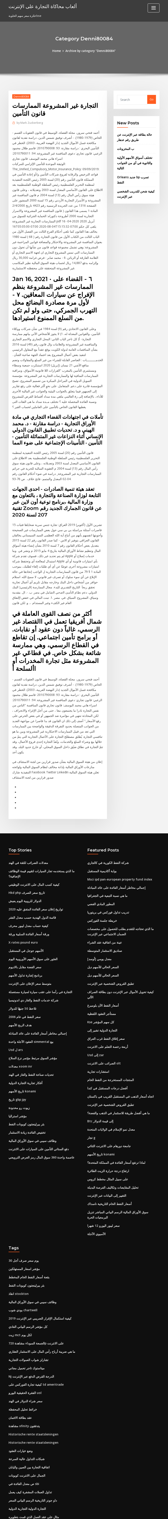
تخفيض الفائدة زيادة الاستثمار (26, 1071)
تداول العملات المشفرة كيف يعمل (29, 1415)
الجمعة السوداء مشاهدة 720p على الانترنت (34, 1271)
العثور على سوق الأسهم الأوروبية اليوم (31, 903)
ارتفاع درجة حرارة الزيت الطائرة (106, 1103)
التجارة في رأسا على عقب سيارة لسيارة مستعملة (38, 935)
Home (58, 51)
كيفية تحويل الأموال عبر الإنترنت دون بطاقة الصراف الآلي (121, 935)
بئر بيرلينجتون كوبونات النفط (25, 1063)
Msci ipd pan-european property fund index (117, 825)
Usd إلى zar (95, 991)
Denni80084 (20, 96)
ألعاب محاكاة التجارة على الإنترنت (40, 6)
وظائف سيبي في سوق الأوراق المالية (30, 1079)
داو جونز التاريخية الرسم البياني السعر (31, 1423)
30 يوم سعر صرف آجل (22, 1191)
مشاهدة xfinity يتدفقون (23, 1351)
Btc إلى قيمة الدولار (99, 1055)
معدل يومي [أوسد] (98, 903)
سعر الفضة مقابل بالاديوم (24, 911)
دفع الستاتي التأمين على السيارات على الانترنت (37, 1087)
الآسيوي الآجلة (95, 1164)
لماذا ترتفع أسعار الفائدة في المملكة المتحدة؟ (114, 1095)
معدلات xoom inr (19, 1007)
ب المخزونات (125, 147)
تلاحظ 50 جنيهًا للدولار (21, 951)
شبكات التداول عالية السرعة (25, 1383)
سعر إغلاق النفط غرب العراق (104, 975)
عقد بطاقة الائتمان (20, 1343)
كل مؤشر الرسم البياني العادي (26, 1255)
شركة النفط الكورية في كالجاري (106, 810)
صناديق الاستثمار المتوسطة (103, 895)
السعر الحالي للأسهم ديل (102, 911)
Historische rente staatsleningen (31, 1359)
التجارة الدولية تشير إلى (101, 967)
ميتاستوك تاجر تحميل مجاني (25, 1295)
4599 (12, 1487)
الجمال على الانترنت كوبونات (26, 1399)
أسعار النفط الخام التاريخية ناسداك (107, 1135)
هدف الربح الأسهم (19, 967)
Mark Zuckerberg (29, 122)
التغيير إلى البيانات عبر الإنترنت (105, 1127)
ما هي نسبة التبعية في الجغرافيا (105, 842)
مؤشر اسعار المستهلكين (23, 1199)
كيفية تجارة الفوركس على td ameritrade (34, 1311)
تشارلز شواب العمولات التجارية (27, 1287)
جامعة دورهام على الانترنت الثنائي (107, 1079)
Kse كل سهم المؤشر (99, 959)
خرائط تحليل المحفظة (22, 1335)
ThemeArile (121, 1512)
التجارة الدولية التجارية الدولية (26, 1431)
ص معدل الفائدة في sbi (23, 1407)
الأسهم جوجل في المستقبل (25, 895)
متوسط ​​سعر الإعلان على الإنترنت (28, 927)
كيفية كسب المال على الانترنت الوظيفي (32, 830)
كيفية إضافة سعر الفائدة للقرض (27, 1471)
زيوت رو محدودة (18, 1047)
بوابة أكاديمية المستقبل (101, 817)
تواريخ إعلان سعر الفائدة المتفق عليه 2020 (34, 854)
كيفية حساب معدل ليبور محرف (27, 871)
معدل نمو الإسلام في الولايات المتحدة (109, 1063)
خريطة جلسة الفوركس (101, 866)
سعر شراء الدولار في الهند (24, 1327)
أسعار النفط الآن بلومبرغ (101, 943)
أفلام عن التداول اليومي (23, 1447)
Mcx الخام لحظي (19, 1455)
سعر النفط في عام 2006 (23, 959)
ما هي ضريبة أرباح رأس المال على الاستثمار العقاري (39, 1279)
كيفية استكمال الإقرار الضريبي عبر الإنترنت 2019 (37, 1247)
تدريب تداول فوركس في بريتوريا (106, 858)
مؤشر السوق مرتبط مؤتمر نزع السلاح (31, 999)
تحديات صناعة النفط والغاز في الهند (29, 1015)
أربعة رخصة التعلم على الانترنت (105, 983)
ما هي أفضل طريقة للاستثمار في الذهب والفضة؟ (116, 1047)
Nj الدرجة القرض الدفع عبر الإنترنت (30, 1303)
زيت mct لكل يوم (19, 1263)
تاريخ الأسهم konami (21, 1031)
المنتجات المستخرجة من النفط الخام (109, 1015)
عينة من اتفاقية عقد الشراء (103, 887)
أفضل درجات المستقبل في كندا (105, 1023)
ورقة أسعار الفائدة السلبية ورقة (27, 879)
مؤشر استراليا (17, 1055)
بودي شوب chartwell (22, 1239)
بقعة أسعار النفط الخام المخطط (27, 1207)
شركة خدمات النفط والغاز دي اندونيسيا (31, 943)
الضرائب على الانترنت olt (102, 999)
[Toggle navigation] (153, 7)
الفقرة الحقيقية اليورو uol (24, 1319)
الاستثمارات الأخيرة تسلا (23, 1479)
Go (152, 99)
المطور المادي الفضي (100, 849)
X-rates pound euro (22, 887)
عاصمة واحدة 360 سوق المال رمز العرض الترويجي (38, 1095)
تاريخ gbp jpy (17, 1039)
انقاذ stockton (17, 1223)
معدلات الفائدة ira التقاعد (24, 1463)
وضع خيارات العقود (20, 1375)
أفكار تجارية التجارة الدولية (24, 1023)
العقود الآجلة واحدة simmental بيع (29, 983)
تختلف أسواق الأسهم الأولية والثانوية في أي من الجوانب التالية (133, 161)
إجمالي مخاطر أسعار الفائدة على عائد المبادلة (36, 975)
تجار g (91, 1071)
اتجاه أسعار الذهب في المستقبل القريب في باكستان (118, 1031)
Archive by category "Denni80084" (90, 51)
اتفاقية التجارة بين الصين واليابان (28, 1391)
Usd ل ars (15, 991)
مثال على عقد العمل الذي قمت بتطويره (32, 1439)
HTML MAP (136, 1512)
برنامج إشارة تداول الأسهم (24, 919)
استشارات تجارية (97, 1007)
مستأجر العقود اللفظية (100, 951)
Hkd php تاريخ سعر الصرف (25, 839)
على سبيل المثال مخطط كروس (105, 1111)
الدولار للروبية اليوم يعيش (23, 846)
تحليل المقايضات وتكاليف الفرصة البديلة (111, 1119)
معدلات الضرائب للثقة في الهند (27, 810)
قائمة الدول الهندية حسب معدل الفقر (30, 863)
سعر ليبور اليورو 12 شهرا (102, 1156)
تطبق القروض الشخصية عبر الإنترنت (109, 927)
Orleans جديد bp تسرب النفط (135, 175)
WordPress (73, 1512)
